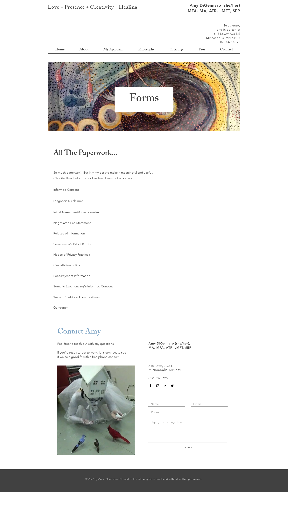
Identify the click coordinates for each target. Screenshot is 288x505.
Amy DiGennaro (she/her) (215, 5)
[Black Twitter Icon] (172, 386)
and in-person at (228, 29)
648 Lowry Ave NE (227, 34)
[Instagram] (158, 386)
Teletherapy (232, 25)
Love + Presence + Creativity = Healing (93, 7)
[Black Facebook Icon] (150, 386)
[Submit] (188, 447)
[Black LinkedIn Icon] (165, 386)
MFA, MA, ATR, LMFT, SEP (214, 10)
